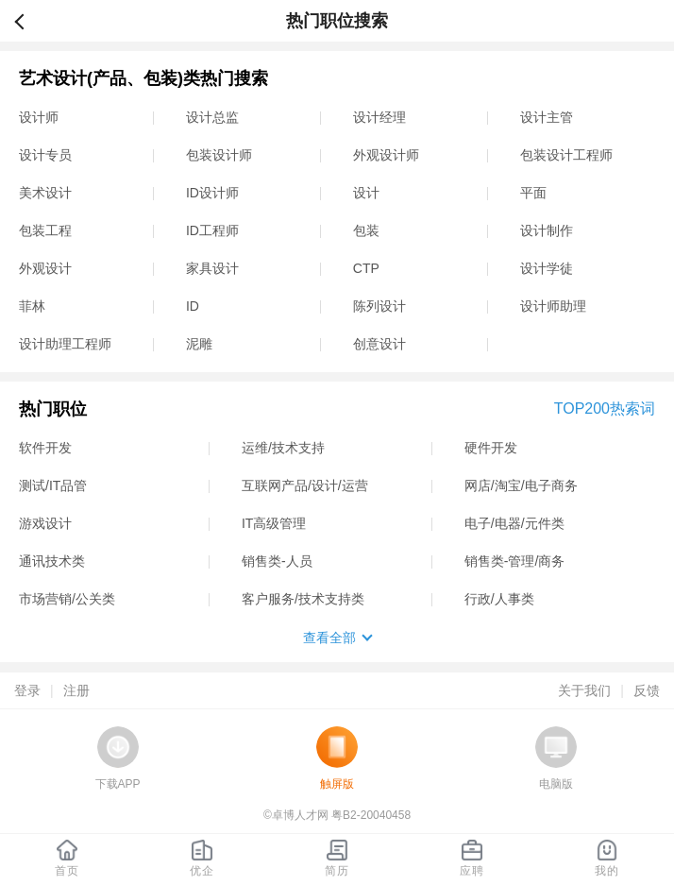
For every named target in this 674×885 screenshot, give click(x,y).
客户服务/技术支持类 (303, 598)
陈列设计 (379, 306)
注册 (76, 690)
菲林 (32, 306)
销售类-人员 (277, 561)
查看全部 (329, 637)
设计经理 (379, 117)
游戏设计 (45, 523)
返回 (27, 21)
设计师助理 (553, 306)
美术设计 (45, 192)
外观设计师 (386, 154)
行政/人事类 (499, 598)
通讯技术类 (52, 561)
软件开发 (45, 447)
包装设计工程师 (566, 154)
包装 (366, 230)
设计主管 (546, 117)
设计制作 (546, 230)
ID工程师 (212, 230)
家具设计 (212, 268)
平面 (533, 192)
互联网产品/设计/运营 (305, 485)
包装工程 (45, 230)
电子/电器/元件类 (514, 523)
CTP (366, 268)
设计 (366, 192)
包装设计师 (219, 154)
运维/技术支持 (283, 447)
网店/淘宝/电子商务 (521, 485)
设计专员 (45, 154)
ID (192, 306)
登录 (27, 690)
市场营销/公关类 (67, 598)
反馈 (646, 690)
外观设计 (45, 268)
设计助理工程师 (65, 343)
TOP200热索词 (604, 408)
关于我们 (584, 690)
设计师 (39, 117)
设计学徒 (546, 268)
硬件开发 (490, 447)
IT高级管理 (274, 523)
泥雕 (199, 343)
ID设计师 (212, 192)
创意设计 (379, 343)
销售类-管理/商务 (514, 561)
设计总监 (212, 117)
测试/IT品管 (53, 485)
